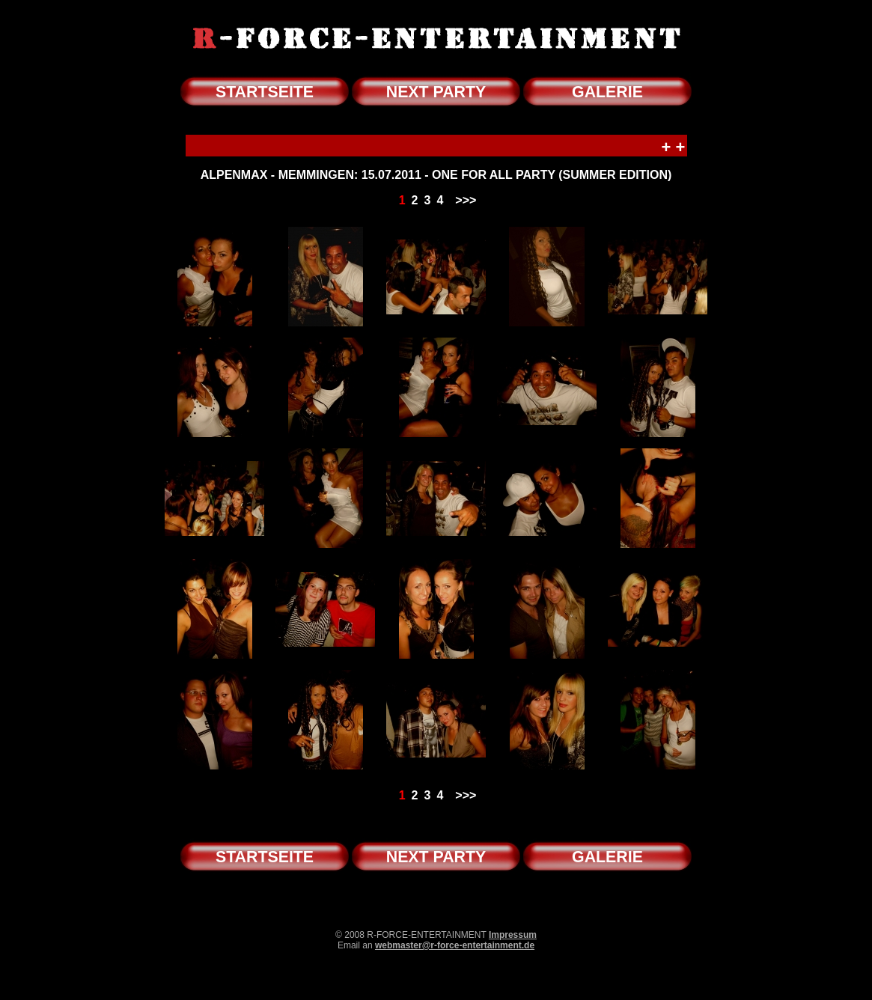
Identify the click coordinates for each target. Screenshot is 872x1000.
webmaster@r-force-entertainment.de (454, 945)
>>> (465, 200)
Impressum (513, 935)
